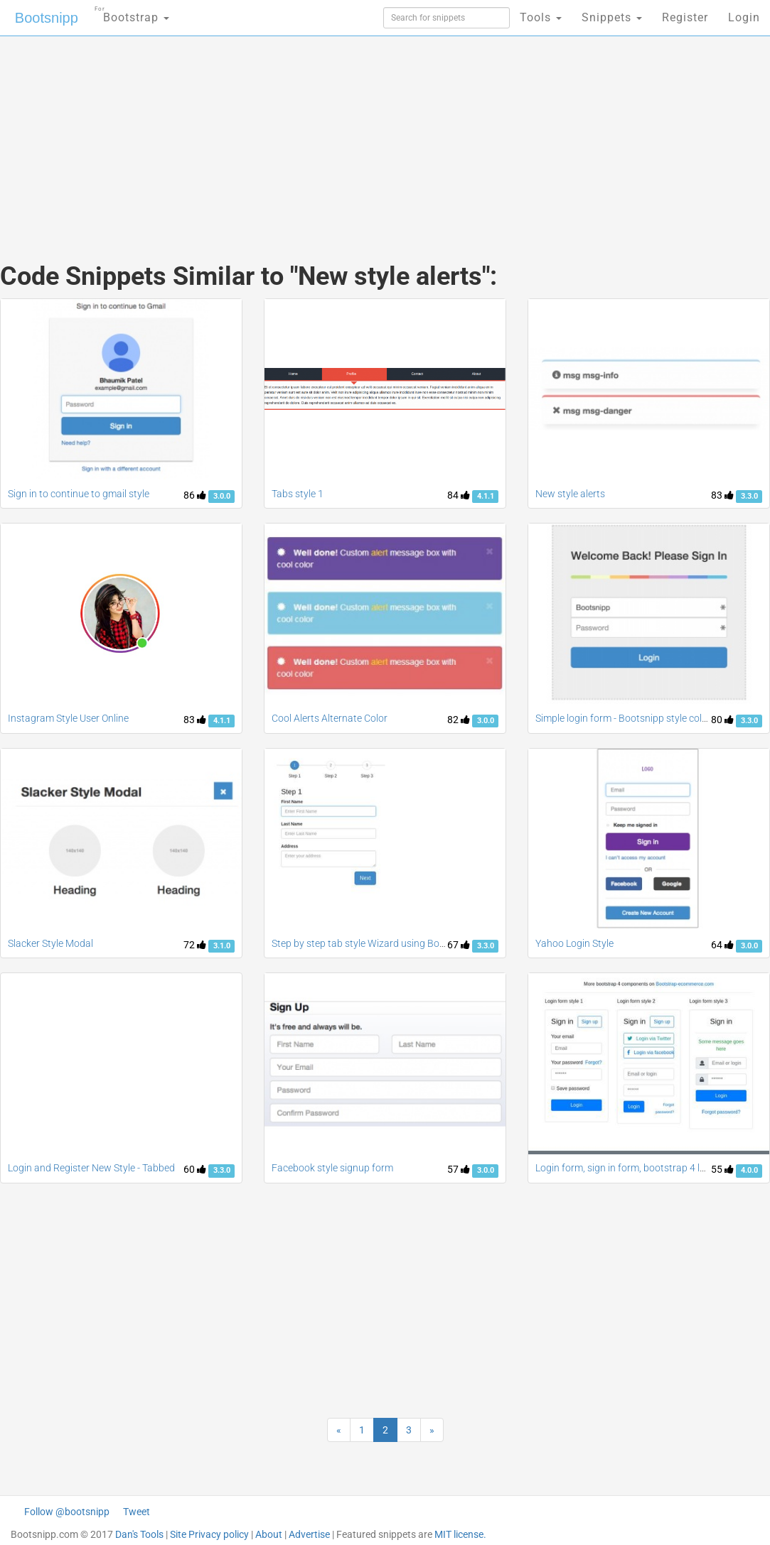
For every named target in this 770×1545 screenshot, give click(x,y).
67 (458, 944)
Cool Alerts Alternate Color (329, 718)
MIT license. (460, 1534)
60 (194, 1169)
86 (194, 495)
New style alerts (570, 493)
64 (722, 944)
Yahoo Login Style (574, 943)
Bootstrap (132, 13)
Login (744, 17)
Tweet (136, 1511)
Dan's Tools (139, 1534)
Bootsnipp (46, 18)
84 (458, 495)
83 (722, 495)
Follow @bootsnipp (66, 1511)
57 (458, 1169)
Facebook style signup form (332, 1167)
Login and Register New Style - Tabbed (91, 1167)
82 (458, 719)
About (268, 1534)
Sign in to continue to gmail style (78, 493)
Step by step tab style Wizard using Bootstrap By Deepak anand (411, 943)
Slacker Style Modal (50, 943)
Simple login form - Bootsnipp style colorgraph (636, 718)
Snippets (612, 17)
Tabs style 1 (297, 493)
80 (722, 719)
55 (722, 1169)
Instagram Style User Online (68, 718)
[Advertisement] (256, 135)
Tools (541, 17)
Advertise (309, 1534)
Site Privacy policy (209, 1534)
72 (194, 944)
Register (685, 17)
